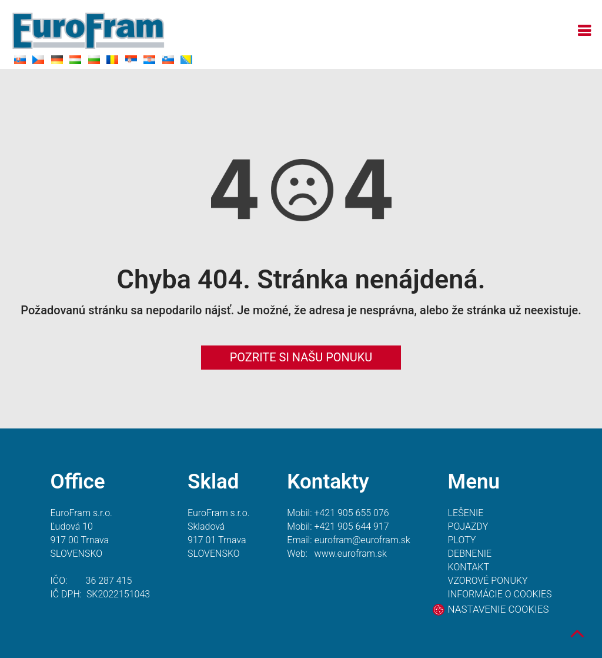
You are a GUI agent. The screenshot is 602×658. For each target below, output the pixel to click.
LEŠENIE (466, 513)
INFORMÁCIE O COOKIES (500, 594)
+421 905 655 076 (351, 513)
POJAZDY (468, 526)
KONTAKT (468, 567)
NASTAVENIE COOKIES (498, 609)
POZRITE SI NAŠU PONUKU (301, 357)
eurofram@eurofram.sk (362, 540)
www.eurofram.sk (351, 553)
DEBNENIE (470, 553)
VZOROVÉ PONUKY (488, 580)
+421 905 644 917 (351, 526)
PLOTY (462, 540)
